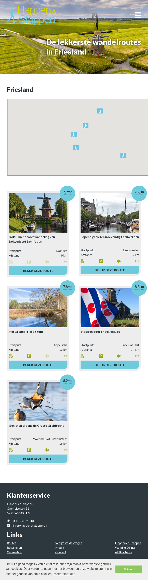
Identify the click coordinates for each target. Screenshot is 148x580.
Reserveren (14, 547)
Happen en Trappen (128, 543)
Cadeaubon (14, 552)
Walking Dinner (125, 547)
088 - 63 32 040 (23, 521)
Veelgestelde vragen (68, 543)
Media (59, 547)
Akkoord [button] (129, 569)
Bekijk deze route (38, 270)
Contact (60, 552)
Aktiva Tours (123, 552)
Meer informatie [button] (64, 574)
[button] (100, 111)
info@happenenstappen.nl (30, 525)
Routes (11, 543)
